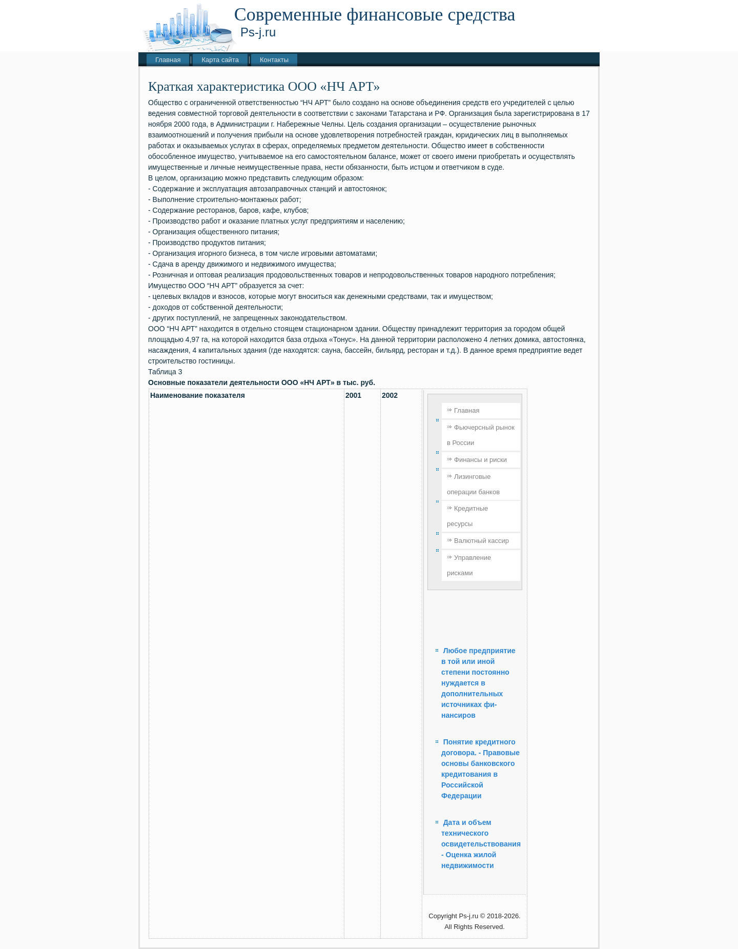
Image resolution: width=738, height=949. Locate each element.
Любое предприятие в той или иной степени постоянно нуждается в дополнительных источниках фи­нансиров (478, 683)
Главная (167, 60)
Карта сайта (219, 60)
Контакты (274, 60)
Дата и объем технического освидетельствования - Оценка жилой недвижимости (481, 844)
